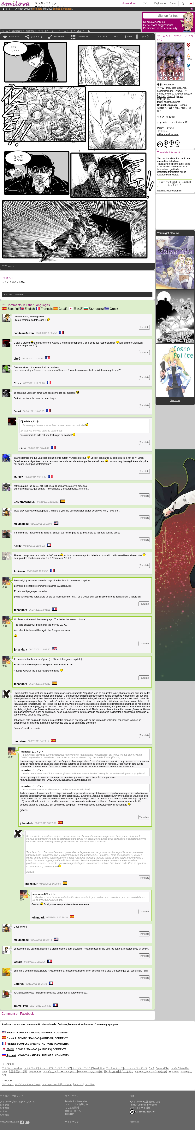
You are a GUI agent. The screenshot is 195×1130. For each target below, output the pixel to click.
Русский (9, 1055)
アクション (8, 1084)
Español (10, 308)
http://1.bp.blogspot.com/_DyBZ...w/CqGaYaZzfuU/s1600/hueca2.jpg (55, 780)
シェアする (36, 36)
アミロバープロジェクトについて (17, 1101)
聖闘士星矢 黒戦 (18, 1071)
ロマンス (78, 1084)
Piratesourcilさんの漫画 (90, 1071)
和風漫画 (30, 31)
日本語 (75, 308)
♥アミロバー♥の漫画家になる (145, 1101)
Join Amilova (128, 3)
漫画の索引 (17, 31)
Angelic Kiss (35, 1071)
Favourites (14, 36)
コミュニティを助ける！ (77, 1104)
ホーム (5, 31)
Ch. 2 (79, 31)
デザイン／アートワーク (27, 1084)
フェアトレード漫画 (140, 1107)
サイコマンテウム (81, 1068)
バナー (3, 1111)
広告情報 (4, 1114)
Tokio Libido (98, 1068)
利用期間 (69, 1114)
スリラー (90, 1084)
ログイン (145, 3)
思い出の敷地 (111, 1071)
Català (60, 308)
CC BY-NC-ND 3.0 (142, 1111)
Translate (144, 327)
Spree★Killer (162, 1068)
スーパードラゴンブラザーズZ (55, 1068)
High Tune (174, 1071)
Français (44, 308)
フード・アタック (67, 1071)
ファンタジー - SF (46, 31)
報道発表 (4, 1105)
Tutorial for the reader (76, 1101)
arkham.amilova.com (168, 134)
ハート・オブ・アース (135, 1068)
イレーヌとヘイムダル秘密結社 (151, 1071)
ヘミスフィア (31, 1068)
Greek (111, 308)
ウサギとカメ (50, 1071)
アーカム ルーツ (65, 31)
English (27, 308)
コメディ (67, 1084)
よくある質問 (72, 1107)
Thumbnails (82, 36)
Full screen (59, 36)
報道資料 (4, 1108)
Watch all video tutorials (169, 190)
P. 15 (88, 31)
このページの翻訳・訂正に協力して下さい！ (174, 183)
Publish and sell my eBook (143, 1104)
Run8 (151, 1068)
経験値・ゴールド (74, 1111)
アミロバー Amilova (12, 1068)
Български (94, 308)
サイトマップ (72, 1122)
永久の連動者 (126, 1071)
